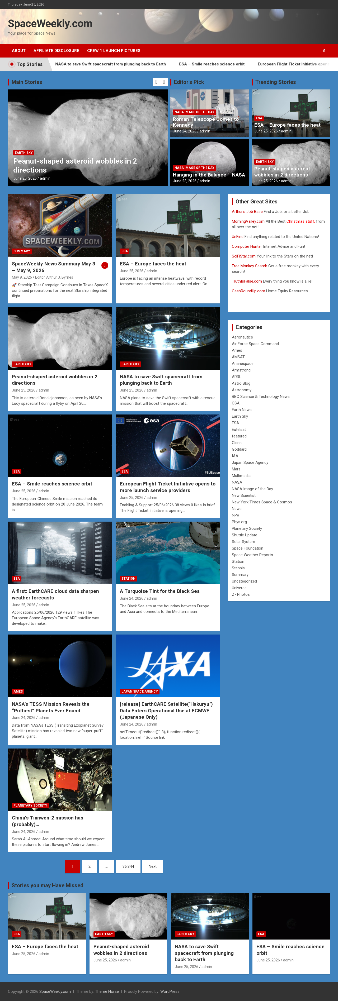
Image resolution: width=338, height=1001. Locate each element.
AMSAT (238, 357)
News (237, 508)
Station (128, 578)
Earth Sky (24, 153)
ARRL (236, 376)
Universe (239, 587)
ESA (259, 118)
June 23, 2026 (184, 181)
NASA (237, 482)
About (19, 50)
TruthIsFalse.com (247, 281)
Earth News (242, 409)
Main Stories (27, 82)
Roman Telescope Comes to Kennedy (206, 122)
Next (153, 866)
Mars (236, 469)
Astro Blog (241, 383)
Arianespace (242, 363)
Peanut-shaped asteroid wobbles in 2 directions (282, 172)
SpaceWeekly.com (50, 23)
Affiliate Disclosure (56, 50)
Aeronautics (242, 337)
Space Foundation (247, 548)
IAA (235, 456)
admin (45, 178)
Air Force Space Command (255, 343)
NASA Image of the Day (194, 112)
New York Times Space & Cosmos (262, 502)
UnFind (238, 236)
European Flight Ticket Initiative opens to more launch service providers (167, 487)
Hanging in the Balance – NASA (209, 175)
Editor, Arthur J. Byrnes (54, 277)
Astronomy (241, 390)
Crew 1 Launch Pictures (113, 50)
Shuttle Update (244, 535)
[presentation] (156, 82)
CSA (236, 403)
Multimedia (241, 475)
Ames (18, 691)
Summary (21, 251)
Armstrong (241, 370)
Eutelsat (239, 429)
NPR (235, 515)
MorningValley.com (248, 221)
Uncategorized (244, 581)
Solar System (243, 541)
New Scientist (244, 495)
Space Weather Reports (252, 554)
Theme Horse (107, 991)
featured (239, 436)
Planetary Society (30, 805)
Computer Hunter (247, 246)
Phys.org (239, 521)
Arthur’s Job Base (248, 211)
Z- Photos (241, 594)
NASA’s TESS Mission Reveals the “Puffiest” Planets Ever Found (51, 707)
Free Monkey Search (249, 266)
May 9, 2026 (22, 277)
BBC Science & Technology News (261, 396)
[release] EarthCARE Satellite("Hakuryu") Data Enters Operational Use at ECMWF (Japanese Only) (166, 710)
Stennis (238, 568)
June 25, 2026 (25, 178)
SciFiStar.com (244, 256)
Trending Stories (275, 82)
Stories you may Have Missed (47, 885)
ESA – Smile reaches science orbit (224, 64)
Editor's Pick (189, 82)
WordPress (170, 991)
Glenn (237, 442)
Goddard (239, 449)
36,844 (128, 866)
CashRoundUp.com (248, 291)
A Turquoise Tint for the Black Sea (160, 591)
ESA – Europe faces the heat (287, 125)
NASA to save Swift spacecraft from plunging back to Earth (123, 64)
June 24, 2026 (184, 131)
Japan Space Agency (139, 691)
